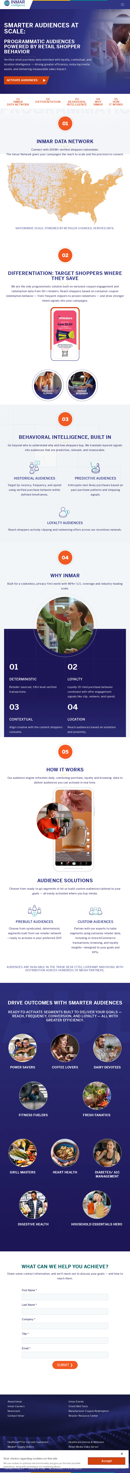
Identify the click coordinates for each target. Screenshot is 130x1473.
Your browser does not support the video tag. (65, 354)
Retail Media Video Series (83, 1446)
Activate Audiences (22, 80)
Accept (106, 1461)
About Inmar (15, 1401)
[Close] (122, 1454)
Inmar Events (76, 1401)
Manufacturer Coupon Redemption (89, 1411)
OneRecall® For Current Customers (28, 1442)
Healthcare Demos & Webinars (86, 1442)
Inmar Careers (16, 1406)
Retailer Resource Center (83, 1415)
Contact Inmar (16, 1415)
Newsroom (14, 1411)
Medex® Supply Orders (21, 1446)
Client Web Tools (78, 1406)
